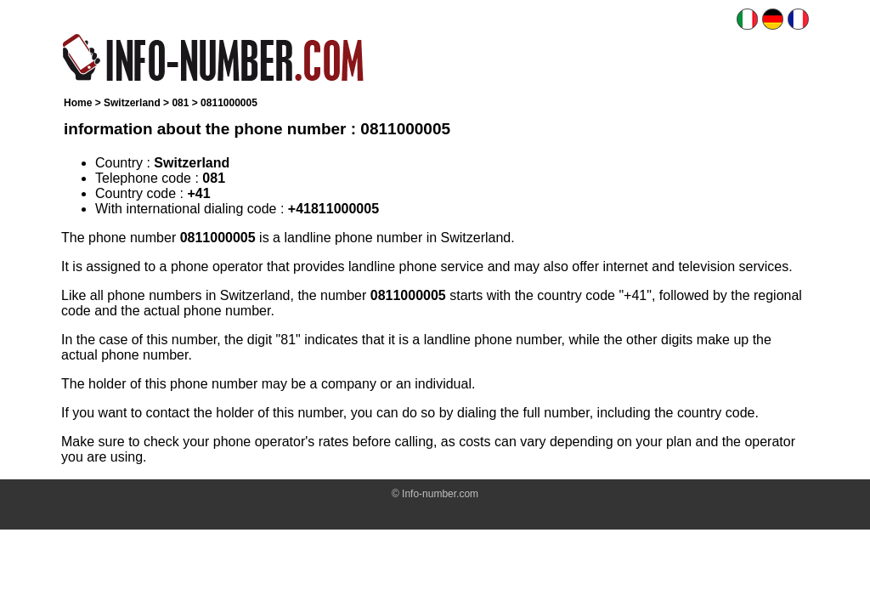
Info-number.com (440, 494)
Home (78, 103)
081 (180, 103)
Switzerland (132, 103)
